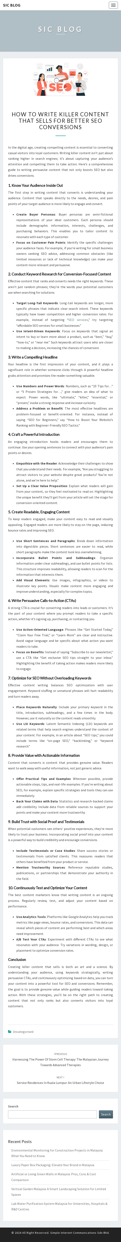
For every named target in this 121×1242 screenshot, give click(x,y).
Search (13, 1106)
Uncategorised (23, 1032)
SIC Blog (11, 5)
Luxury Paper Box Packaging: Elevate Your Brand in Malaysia (52, 1165)
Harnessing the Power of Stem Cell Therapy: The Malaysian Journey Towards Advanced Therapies (60, 1059)
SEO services (78, 320)
